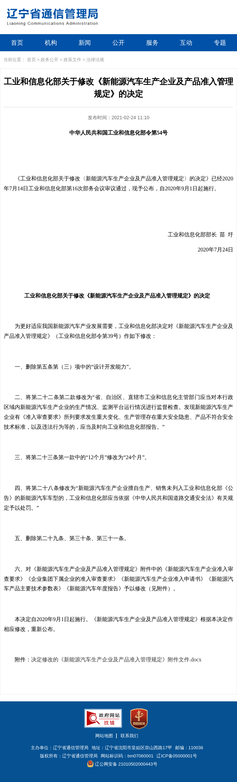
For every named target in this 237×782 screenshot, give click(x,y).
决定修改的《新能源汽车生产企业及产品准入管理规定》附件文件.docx (116, 659)
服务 (152, 42)
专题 (220, 42)
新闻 (85, 42)
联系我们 (129, 735)
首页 (17, 42)
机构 (51, 42)
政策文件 (72, 59)
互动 (186, 42)
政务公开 (49, 59)
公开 (118, 42)
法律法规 (95, 59)
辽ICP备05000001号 (176, 755)
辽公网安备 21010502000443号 (122, 763)
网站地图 (104, 735)
